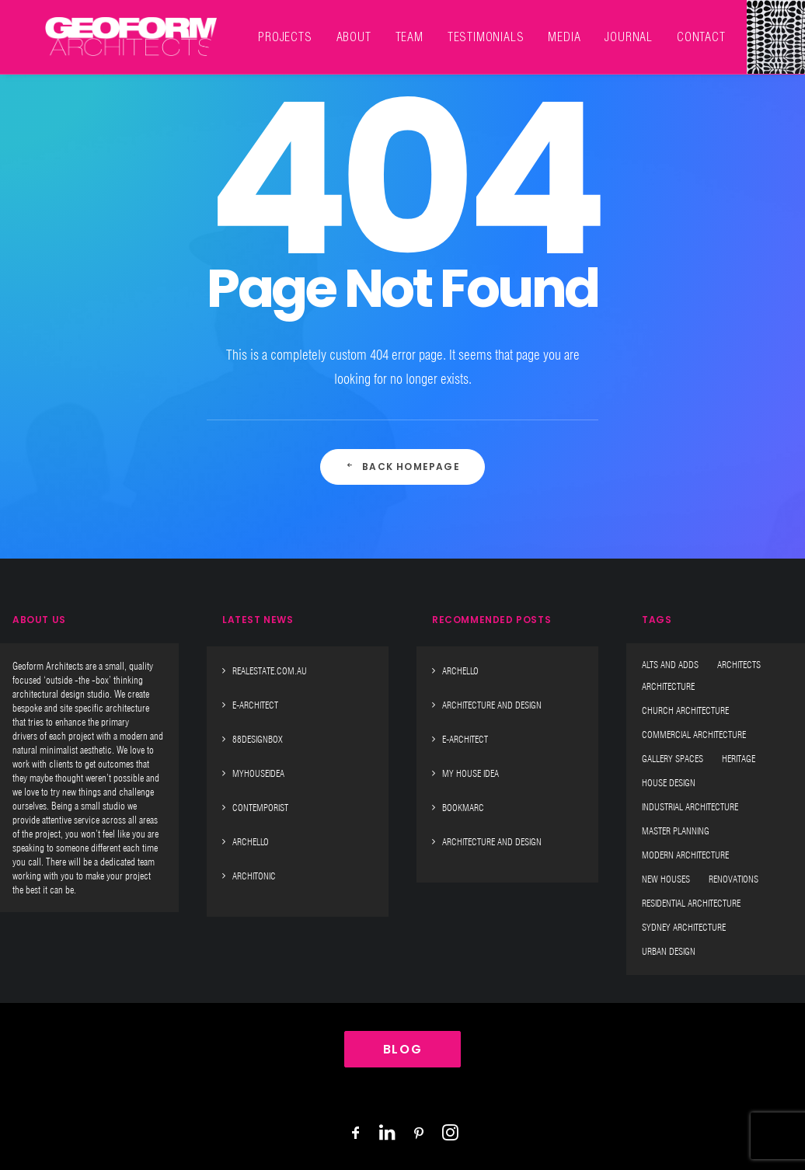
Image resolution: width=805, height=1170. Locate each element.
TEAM (369, 27)
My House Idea (470, 773)
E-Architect (255, 705)
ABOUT (313, 27)
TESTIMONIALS (445, 27)
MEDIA (523, 27)
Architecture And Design (492, 705)
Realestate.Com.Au (269, 671)
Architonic (254, 876)
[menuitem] (244, 27)
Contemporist (260, 807)
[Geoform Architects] (111, 27)
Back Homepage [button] (402, 466)
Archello (250, 842)
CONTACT (660, 27)
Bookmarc (463, 807)
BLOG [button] (402, 1049)
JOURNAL (588, 27)
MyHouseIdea (258, 773)
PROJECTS (244, 27)
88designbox (257, 739)
